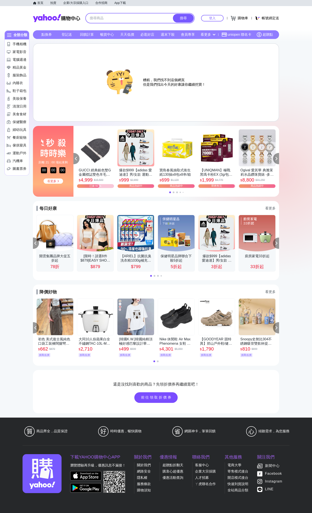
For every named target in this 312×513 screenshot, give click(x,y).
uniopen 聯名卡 (236, 34)
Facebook (273, 473)
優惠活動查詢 (172, 477)
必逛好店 (147, 34)
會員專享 (188, 34)
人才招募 (202, 477)
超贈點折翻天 (172, 465)
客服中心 (202, 465)
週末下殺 (168, 34)
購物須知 (144, 490)
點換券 (46, 34)
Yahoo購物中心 (56, 18)
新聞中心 (272, 466)
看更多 (208, 34)
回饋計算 (87, 34)
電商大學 (234, 465)
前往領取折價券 (156, 397)
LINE (269, 489)
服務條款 (144, 484)
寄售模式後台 (238, 471)
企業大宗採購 (205, 471)
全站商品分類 (238, 490)
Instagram (273, 481)
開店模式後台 (238, 477)
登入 (212, 18)
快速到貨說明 (238, 484)
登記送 (67, 34)
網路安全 (144, 471)
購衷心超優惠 (172, 471)
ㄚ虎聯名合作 (205, 484)
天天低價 (127, 34)
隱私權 (142, 477)
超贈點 (265, 34)
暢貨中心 (107, 34)
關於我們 (144, 465)
